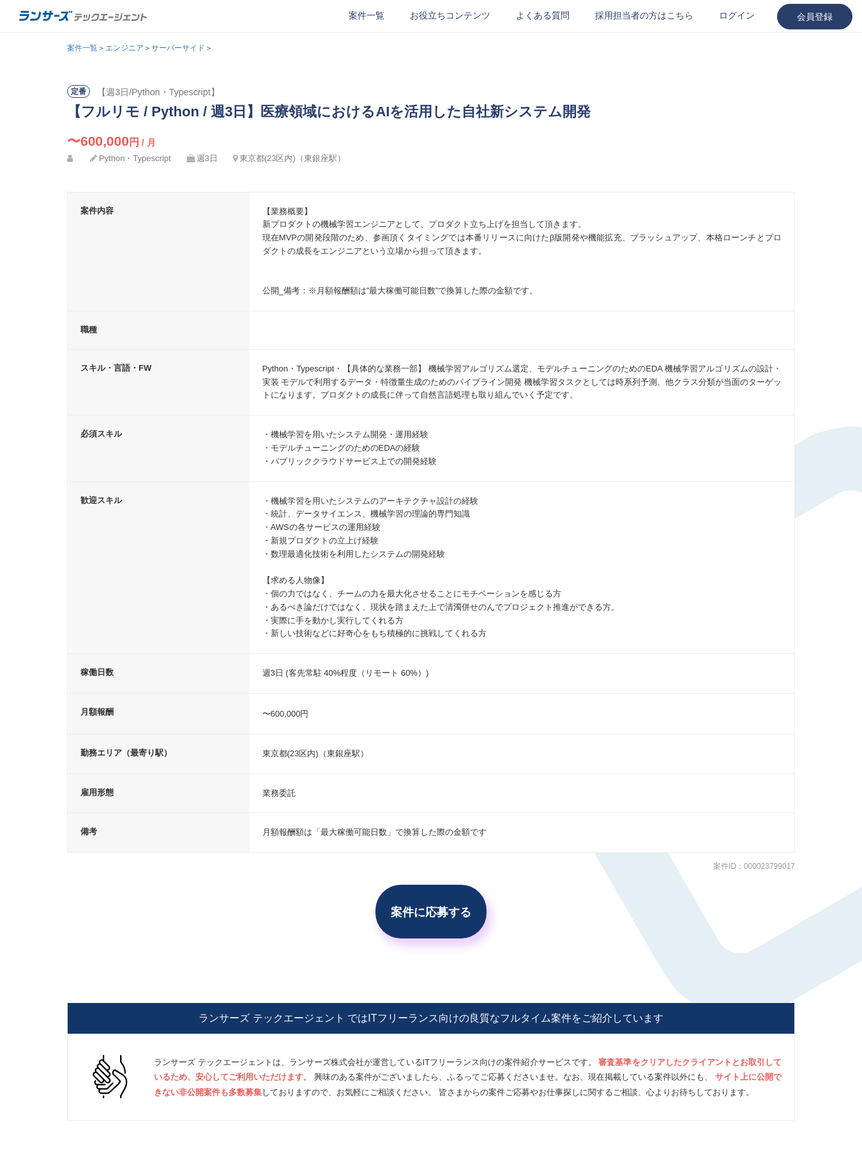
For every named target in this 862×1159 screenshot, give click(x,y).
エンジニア (124, 47)
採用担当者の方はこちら (644, 15)
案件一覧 (366, 15)
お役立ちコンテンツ (450, 15)
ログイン (737, 15)
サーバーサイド (178, 47)
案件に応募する (431, 911)
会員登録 (815, 17)
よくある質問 (543, 15)
